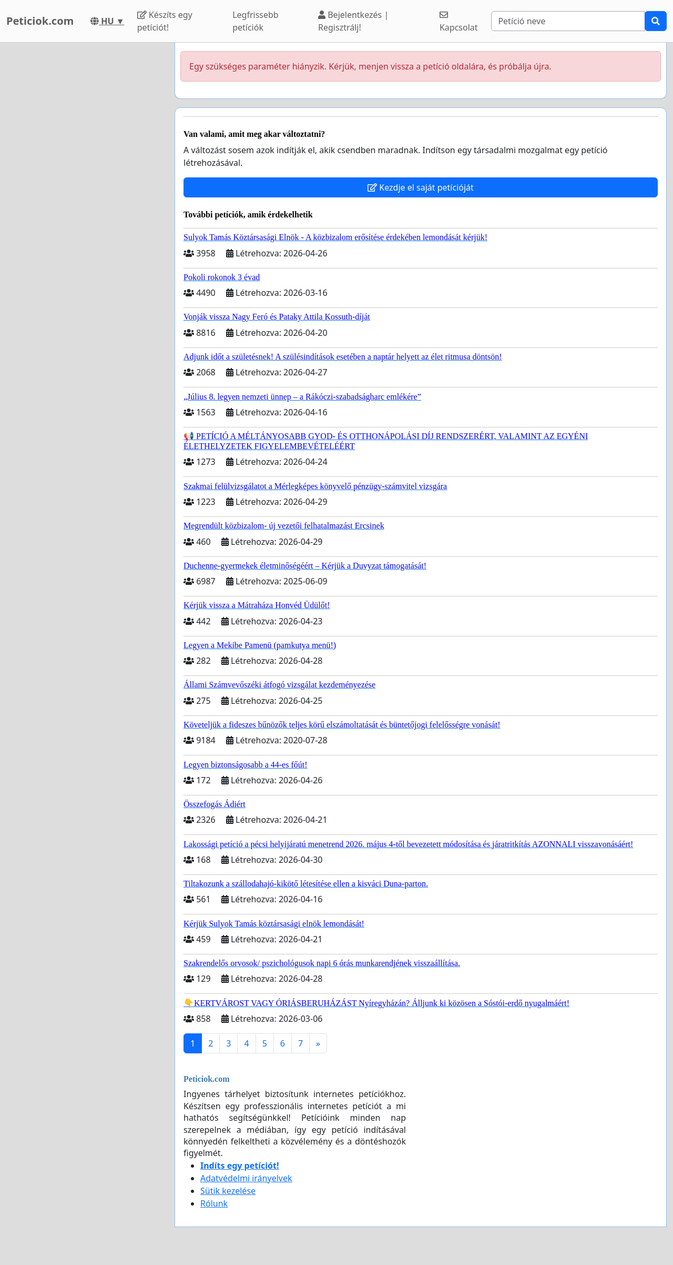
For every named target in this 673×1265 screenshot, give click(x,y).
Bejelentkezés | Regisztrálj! (353, 21)
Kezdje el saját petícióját (421, 187)
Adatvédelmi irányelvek (246, 1178)
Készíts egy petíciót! (164, 21)
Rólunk (214, 1203)
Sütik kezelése (228, 1191)
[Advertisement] (84, 200)
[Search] (568, 21)
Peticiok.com (40, 21)
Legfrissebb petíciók (255, 21)
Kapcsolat (459, 22)
